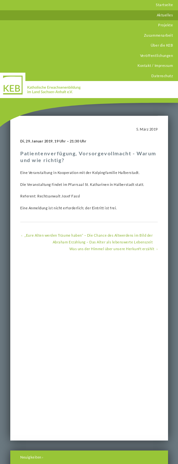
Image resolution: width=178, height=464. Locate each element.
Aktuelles (165, 15)
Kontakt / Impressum (155, 66)
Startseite (164, 5)
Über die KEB (162, 45)
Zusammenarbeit (158, 35)
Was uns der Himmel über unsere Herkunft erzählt (112, 249)
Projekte (165, 25)
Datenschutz (162, 76)
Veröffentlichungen (156, 56)
